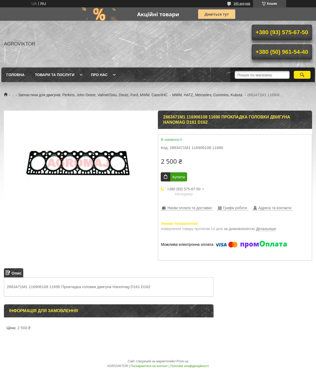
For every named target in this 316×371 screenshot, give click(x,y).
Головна (16, 75)
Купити (178, 177)
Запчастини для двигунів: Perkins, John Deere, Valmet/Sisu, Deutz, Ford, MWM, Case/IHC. (93, 95)
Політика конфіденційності (189, 366)
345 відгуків (241, 3)
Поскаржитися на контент (149, 366)
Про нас (99, 75)
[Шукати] (302, 75)
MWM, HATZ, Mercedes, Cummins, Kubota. (207, 95)
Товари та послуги (54, 75)
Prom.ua (182, 361)
